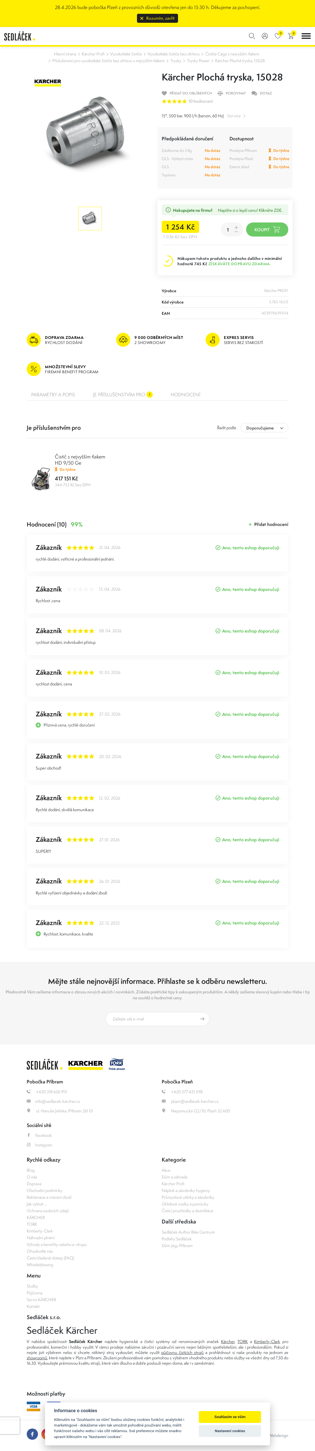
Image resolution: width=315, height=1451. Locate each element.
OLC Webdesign (274, 1435)
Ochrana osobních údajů (48, 1210)
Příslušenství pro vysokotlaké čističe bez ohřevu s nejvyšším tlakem (108, 60)
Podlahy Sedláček (177, 1238)
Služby (32, 1286)
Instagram (39, 1145)
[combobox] (264, 427)
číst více (234, 115)
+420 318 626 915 (47, 1091)
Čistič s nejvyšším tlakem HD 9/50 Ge (80, 459)
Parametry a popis (53, 395)
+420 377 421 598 (182, 1091)
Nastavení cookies (230, 1431)
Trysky (175, 60)
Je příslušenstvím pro (123, 395)
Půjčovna (34, 1292)
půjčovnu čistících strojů (182, 1352)
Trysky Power (198, 60)
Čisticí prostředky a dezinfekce (187, 1210)
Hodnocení (185, 395)
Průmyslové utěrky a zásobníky (188, 1197)
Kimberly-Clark (40, 1231)
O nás (32, 1177)
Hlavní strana (65, 54)
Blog (31, 1170)
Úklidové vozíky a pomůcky (185, 1204)
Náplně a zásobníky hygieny (186, 1190)
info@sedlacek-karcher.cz (53, 1101)
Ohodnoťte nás (40, 1251)
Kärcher (228, 1341)
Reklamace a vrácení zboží (49, 1197)
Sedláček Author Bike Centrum (188, 1232)
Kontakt (33, 1306)
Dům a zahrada (174, 1177)
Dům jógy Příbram (177, 1245)
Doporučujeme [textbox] (260, 428)
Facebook (39, 1135)
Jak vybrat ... (37, 1204)
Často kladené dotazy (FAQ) (50, 1258)
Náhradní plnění (41, 1237)
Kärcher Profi (93, 54)
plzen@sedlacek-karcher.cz (190, 1101)
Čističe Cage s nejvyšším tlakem (232, 54)
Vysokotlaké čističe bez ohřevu (174, 54)
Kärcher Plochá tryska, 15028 (240, 60)
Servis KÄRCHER (41, 1299)
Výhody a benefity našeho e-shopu (57, 1244)
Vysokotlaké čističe (126, 54)
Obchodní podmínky (44, 1190)
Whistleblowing (40, 1264)
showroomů (37, 1357)
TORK (32, 1224)
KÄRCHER (36, 1217)
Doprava (34, 1183)
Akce (166, 1170)
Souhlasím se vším (230, 1417)
